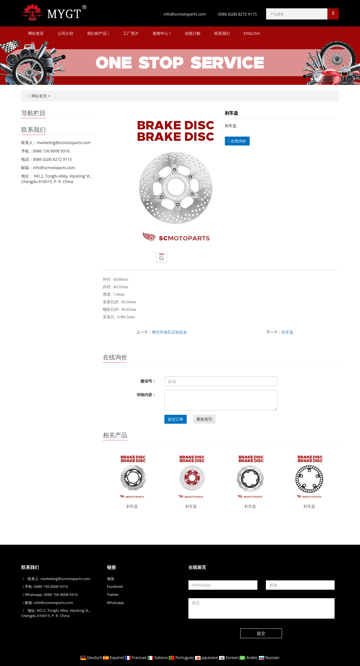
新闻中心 (162, 33)
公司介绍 (65, 33)
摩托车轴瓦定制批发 (169, 332)
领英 (110, 578)
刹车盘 (287, 332)
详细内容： (146, 394)
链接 (111, 567)
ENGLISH (252, 33)
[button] (108, 33)
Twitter (113, 594)
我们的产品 (98, 33)
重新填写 (204, 419)
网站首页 (36, 33)
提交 (261, 633)
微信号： (148, 381)
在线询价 (237, 141)
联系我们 (222, 33)
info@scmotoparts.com (185, 14)
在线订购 (192, 33)
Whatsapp (115, 602)
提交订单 (175, 419)
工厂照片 (131, 33)
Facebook (115, 586)
